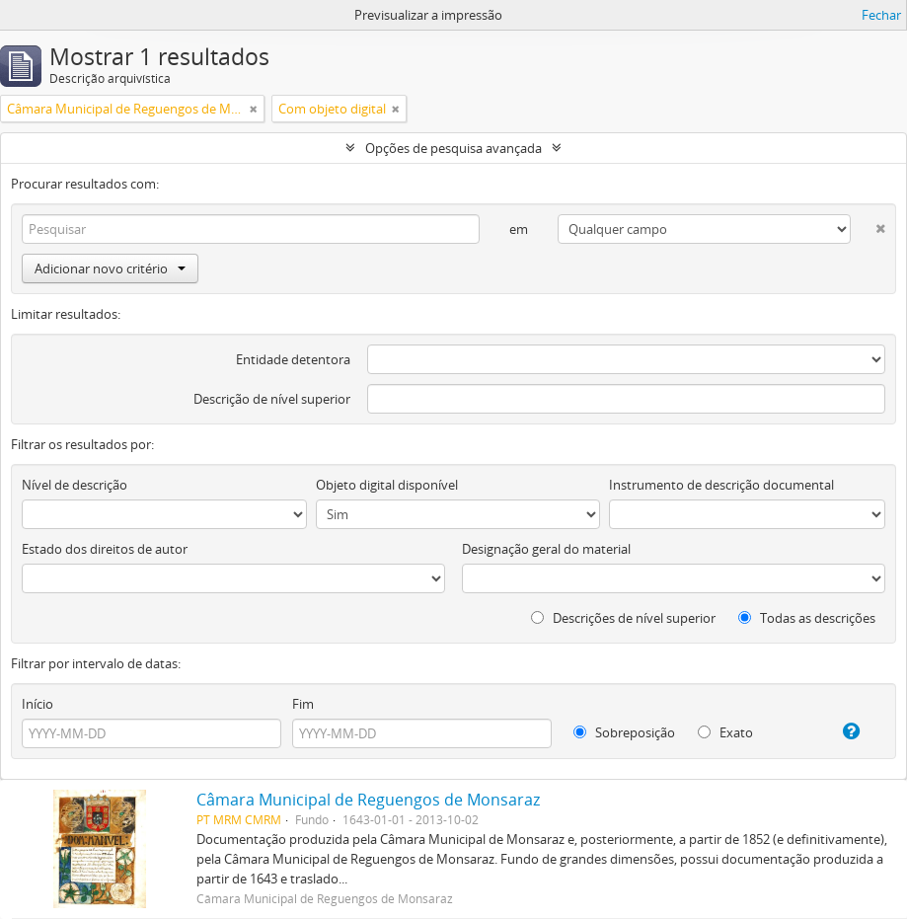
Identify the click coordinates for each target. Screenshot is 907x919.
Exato (725, 732)
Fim (303, 704)
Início (37, 704)
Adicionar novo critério (110, 268)
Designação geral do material (546, 549)
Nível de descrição (74, 485)
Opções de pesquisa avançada (453, 148)
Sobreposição (624, 732)
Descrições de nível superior (623, 618)
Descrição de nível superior (271, 399)
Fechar (881, 15)
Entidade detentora (293, 359)
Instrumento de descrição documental (721, 485)
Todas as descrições (806, 618)
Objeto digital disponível (387, 485)
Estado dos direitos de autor (105, 549)
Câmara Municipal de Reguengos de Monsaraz (368, 799)
